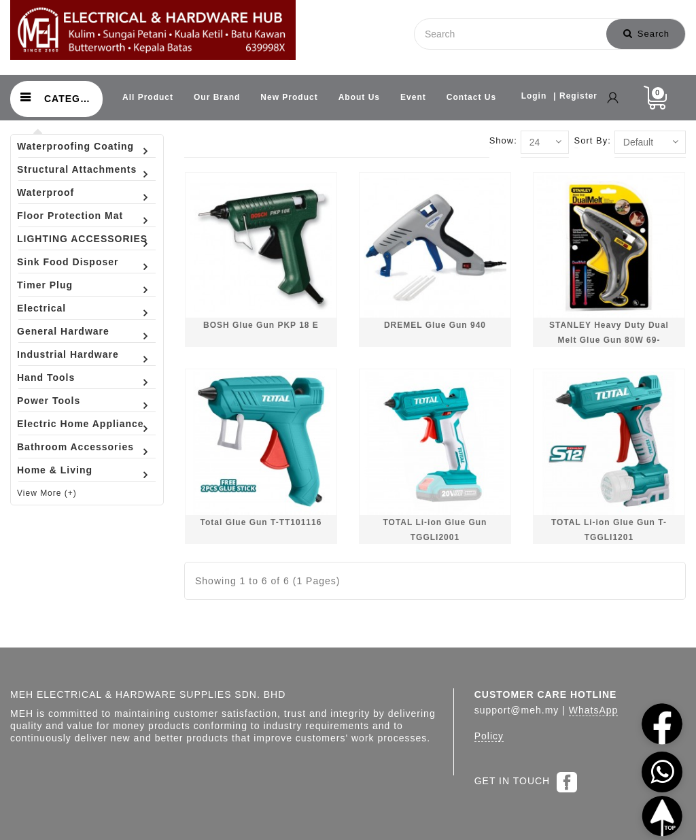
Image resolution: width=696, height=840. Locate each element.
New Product (288, 97)
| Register (575, 96)
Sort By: (592, 140)
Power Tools (48, 400)
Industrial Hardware (68, 354)
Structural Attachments (77, 169)
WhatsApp (594, 710)
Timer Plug (45, 285)
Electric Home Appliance (80, 423)
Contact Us (471, 97)
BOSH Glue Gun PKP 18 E (261, 325)
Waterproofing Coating (75, 146)
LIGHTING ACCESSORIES (82, 238)
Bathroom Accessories (75, 446)
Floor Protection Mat (70, 215)
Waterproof (45, 192)
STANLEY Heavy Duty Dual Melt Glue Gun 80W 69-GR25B (609, 339)
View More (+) (47, 493)
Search (646, 34)
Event (413, 97)
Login (534, 96)
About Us (359, 97)
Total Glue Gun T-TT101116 (261, 522)
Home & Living (54, 470)
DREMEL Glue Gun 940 (435, 325)
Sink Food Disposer (67, 261)
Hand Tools (46, 377)
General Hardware (63, 331)
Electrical (41, 308)
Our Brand (217, 97)
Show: (503, 140)
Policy (489, 735)
